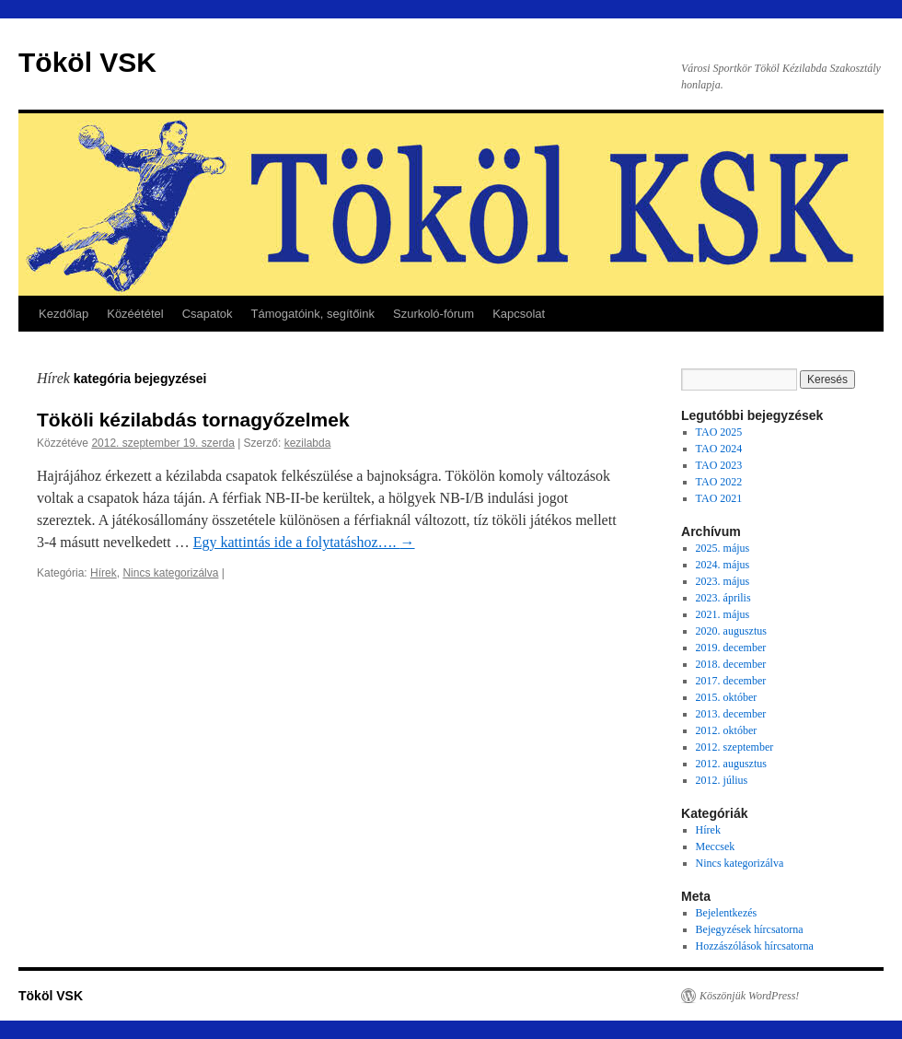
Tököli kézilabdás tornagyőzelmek (193, 419)
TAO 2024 (719, 448)
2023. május (723, 581)
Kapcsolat (518, 314)
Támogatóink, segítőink (313, 314)
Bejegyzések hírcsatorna (750, 929)
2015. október (726, 697)
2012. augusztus (731, 763)
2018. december (731, 664)
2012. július (722, 780)
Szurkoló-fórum (433, 314)
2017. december (731, 680)
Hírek (103, 572)
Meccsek (715, 846)
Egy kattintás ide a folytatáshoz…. (304, 542)
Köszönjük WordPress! (749, 995)
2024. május (723, 564)
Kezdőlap (63, 314)
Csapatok (207, 314)
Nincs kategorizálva (170, 572)
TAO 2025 (719, 432)
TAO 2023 (719, 465)
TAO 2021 (719, 498)
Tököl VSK (87, 62)
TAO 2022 (719, 481)
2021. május (723, 614)
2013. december (731, 713)
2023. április (723, 597)
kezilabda (307, 443)
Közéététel (135, 314)
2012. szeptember (735, 747)
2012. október (726, 730)
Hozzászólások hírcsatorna (755, 946)
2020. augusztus (731, 631)
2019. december (731, 647)
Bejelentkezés (726, 912)
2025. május (723, 548)
